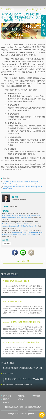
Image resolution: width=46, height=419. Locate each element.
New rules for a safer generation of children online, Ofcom (21, 181)
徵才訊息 (21, 396)
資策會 (20, 399)
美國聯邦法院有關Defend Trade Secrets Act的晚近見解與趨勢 (23, 380)
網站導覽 (36, 396)
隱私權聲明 (7, 396)
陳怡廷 (15, 197)
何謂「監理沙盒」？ (10, 373)
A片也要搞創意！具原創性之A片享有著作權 (17, 384)
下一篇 (40, 9)
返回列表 (9, 9)
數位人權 (7, 244)
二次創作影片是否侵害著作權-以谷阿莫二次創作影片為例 (22, 368)
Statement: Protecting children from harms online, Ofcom (21, 184)
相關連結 (6, 402)
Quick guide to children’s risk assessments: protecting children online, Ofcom (22, 188)
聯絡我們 (6, 399)
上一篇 (30, 9)
